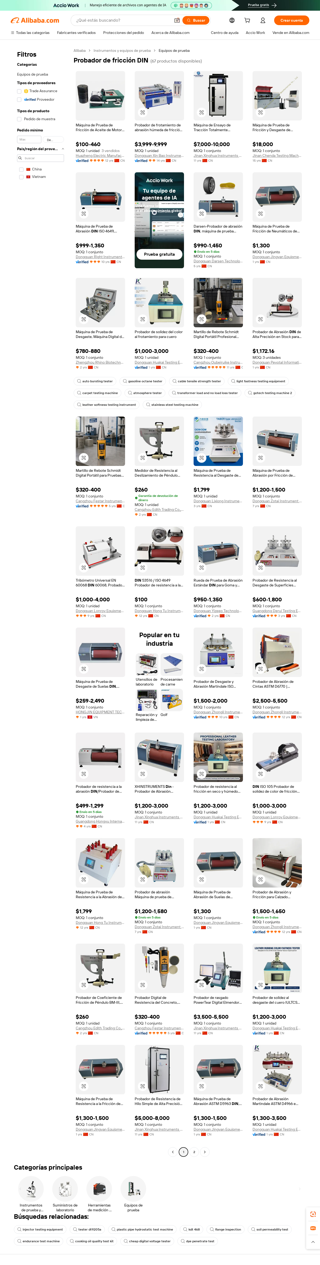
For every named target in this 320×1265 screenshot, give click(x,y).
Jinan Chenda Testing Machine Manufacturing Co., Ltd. (277, 155)
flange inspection (225, 1229)
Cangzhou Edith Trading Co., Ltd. (159, 509)
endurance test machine (38, 1241)
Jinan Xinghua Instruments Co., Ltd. (218, 155)
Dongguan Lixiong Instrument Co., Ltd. (218, 501)
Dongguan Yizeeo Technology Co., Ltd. (218, 611)
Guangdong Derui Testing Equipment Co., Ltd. (277, 611)
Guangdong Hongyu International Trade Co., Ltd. (100, 821)
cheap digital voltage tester (147, 1241)
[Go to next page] (205, 1152)
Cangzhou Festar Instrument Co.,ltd (100, 501)
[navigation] (40, 602)
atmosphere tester (145, 393)
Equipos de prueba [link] (174, 50)
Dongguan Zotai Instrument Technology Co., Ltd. (277, 501)
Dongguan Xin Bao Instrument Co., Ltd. (159, 155)
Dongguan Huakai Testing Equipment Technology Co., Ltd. (159, 362)
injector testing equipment (40, 1229)
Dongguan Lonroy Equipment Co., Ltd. (100, 611)
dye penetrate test (197, 1241)
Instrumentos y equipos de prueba (122, 50)
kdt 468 (191, 1229)
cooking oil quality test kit (92, 1241)
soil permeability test (269, 1229)
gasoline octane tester (142, 381)
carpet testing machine (97, 393)
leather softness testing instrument (106, 405)
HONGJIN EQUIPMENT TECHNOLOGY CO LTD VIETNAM (100, 712)
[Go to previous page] (173, 1152)
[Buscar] (195, 20)
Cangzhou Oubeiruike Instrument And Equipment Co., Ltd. (218, 362)
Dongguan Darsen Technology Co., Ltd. (218, 261)
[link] (313, 1214)
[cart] (248, 21)
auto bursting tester (95, 381)
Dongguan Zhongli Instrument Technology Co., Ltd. (218, 712)
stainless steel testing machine (172, 405)
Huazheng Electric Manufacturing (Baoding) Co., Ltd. (100, 155)
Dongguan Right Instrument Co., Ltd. (100, 257)
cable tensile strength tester (197, 381)
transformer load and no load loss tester (205, 393)
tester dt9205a (87, 1229)
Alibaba (80, 50)
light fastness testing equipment (258, 381)
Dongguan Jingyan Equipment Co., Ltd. (277, 257)
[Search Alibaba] (123, 20)
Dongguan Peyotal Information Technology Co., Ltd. (277, 362)
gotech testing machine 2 (270, 393)
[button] (177, 20)
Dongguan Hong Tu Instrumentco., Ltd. (159, 611)
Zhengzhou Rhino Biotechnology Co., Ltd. (100, 362)
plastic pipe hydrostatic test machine (142, 1229)
